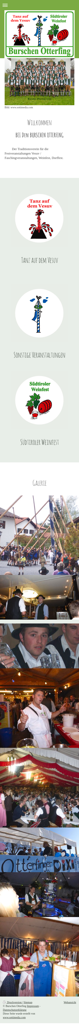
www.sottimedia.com (14, 1017)
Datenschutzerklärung (14, 1010)
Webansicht (70, 1002)
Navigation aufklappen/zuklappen (39, 5)
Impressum (33, 1006)
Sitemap (28, 1002)
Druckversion (12, 1002)
